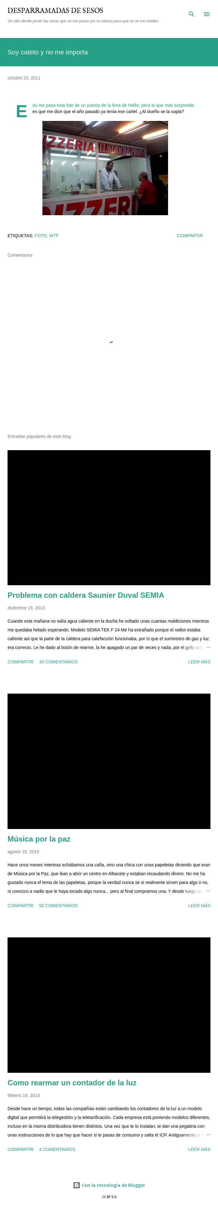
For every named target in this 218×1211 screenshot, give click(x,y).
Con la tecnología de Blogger (109, 1185)
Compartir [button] (190, 235)
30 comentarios (58, 661)
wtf (54, 235)
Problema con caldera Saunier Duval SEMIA (86, 595)
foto (41, 235)
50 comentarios (58, 905)
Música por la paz (39, 839)
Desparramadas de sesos (55, 11)
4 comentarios (57, 1149)
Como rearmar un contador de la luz (72, 1082)
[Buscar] (191, 11)
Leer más (199, 661)
